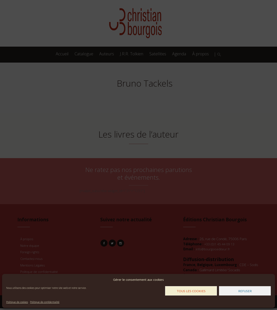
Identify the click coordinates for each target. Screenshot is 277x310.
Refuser (245, 291)
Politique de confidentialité (44, 302)
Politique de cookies (17, 302)
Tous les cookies (191, 291)
